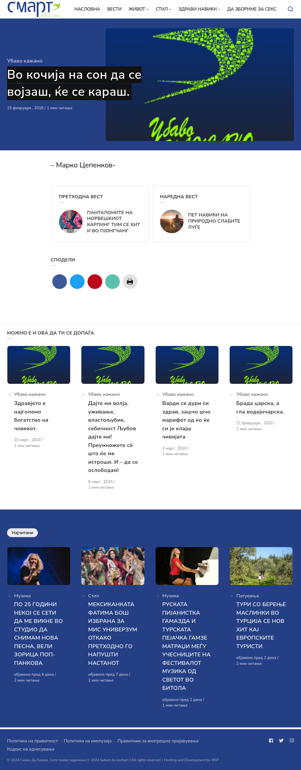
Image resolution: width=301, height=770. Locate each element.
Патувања (247, 597)
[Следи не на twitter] (281, 740)
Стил (93, 597)
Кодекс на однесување (31, 749)
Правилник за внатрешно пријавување (158, 741)
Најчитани (22, 533)
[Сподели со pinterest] (95, 281)
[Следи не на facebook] (272, 740)
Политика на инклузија (88, 741)
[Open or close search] (290, 9)
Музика (22, 597)
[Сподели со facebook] (59, 281)
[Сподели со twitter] (77, 281)
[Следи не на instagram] (290, 740)
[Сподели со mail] (112, 281)
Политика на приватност (32, 741)
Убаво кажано (25, 60)
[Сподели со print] (130, 281)
